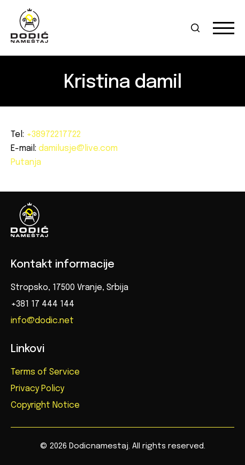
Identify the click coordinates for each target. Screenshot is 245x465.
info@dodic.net (42, 320)
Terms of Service (45, 372)
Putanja (26, 162)
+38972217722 (52, 134)
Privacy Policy (37, 388)
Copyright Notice (45, 405)
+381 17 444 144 (42, 304)
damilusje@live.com (77, 148)
